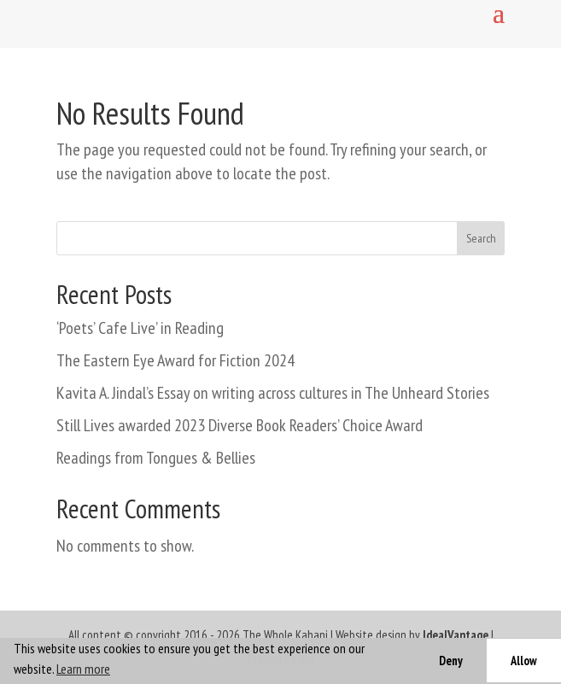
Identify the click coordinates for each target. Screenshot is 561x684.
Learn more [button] (83, 668)
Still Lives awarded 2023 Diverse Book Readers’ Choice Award (239, 425)
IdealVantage (455, 635)
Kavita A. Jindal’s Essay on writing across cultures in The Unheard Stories (272, 393)
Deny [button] (451, 660)
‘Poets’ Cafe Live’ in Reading (140, 328)
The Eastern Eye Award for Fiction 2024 (175, 360)
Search (481, 238)
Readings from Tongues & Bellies (155, 458)
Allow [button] (524, 660)
